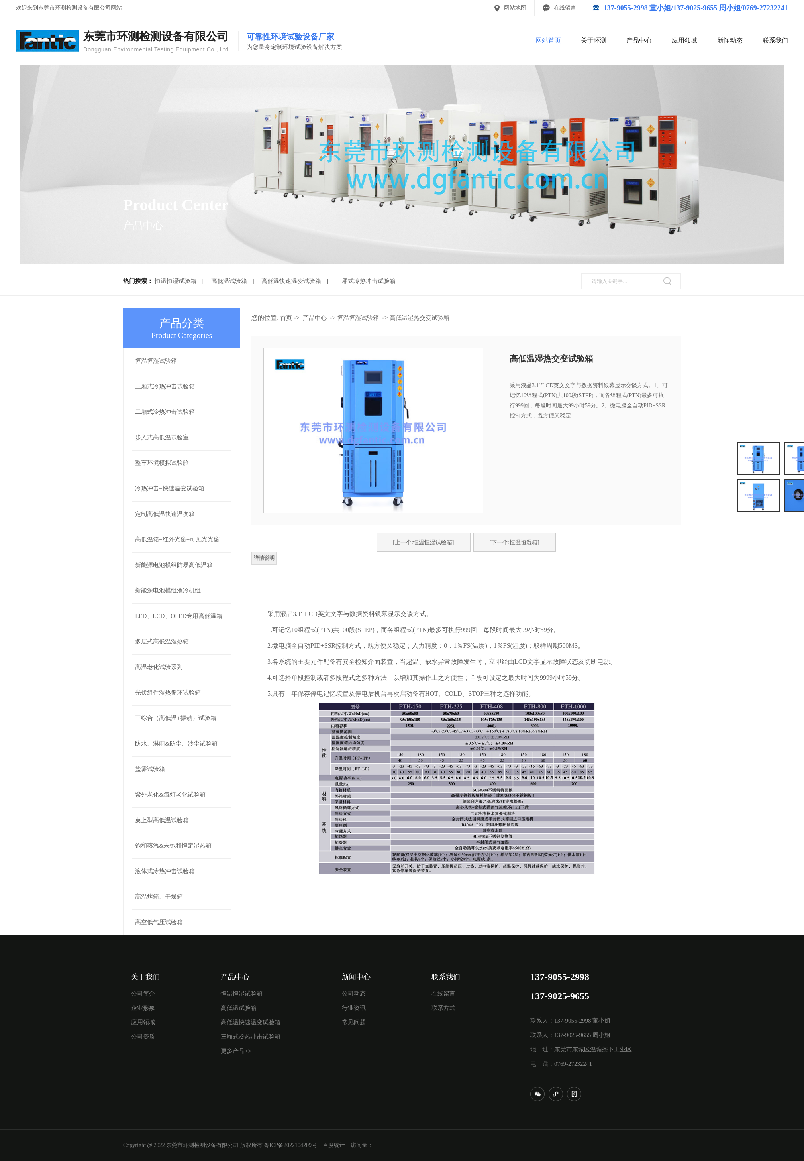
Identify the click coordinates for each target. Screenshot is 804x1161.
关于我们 (145, 977)
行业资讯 (354, 1008)
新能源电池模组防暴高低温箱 (174, 565)
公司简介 (143, 993)
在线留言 (565, 8)
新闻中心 (356, 977)
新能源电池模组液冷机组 (168, 590)
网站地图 (515, 8)
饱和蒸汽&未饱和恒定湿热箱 (173, 845)
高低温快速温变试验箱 (291, 281)
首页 (286, 318)
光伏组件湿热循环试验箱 (168, 692)
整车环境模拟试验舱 (162, 463)
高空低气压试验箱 (159, 922)
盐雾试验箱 (150, 769)
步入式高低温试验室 (162, 437)
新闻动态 (730, 40)
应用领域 (684, 40)
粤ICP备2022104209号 (290, 1145)
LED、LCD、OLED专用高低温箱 (178, 616)
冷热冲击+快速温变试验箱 (169, 488)
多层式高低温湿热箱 (162, 641)
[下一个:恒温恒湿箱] (514, 542)
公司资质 (143, 1036)
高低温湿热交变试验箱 (419, 318)
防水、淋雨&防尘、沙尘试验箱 (176, 743)
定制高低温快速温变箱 (165, 514)
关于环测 (593, 40)
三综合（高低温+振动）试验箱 (175, 718)
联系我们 (775, 40)
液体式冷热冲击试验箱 (165, 871)
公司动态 (354, 993)
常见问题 (354, 1022)
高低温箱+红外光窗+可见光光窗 (177, 539)
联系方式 (443, 1008)
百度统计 (334, 1145)
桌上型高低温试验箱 (162, 820)
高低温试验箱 (229, 281)
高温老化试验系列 (159, 667)
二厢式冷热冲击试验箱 (366, 281)
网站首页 (548, 40)
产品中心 (639, 40)
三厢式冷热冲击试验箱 (165, 386)
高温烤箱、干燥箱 (159, 896)
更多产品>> (236, 1051)
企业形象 (143, 1008)
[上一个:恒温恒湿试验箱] (423, 542)
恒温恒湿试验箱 (175, 281)
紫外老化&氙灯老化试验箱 (170, 794)
